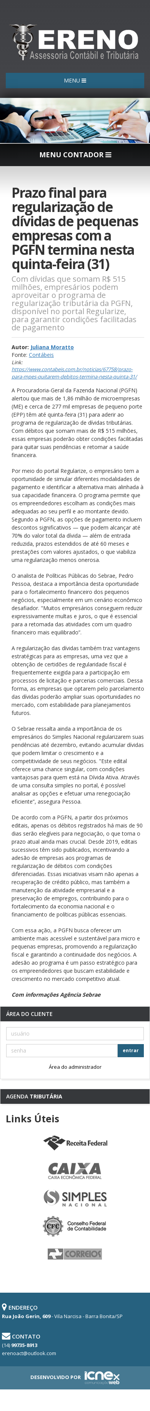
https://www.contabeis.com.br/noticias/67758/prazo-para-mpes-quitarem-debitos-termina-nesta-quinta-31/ (74, 373)
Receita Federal (75, 1143)
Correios (75, 1254)
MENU (75, 80)
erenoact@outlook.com (29, 1353)
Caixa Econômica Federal (75, 1170)
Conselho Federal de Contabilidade (75, 1226)
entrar (131, 1050)
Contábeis (41, 354)
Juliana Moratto (52, 347)
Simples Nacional (75, 1198)
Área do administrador (75, 1066)
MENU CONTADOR (75, 154)
